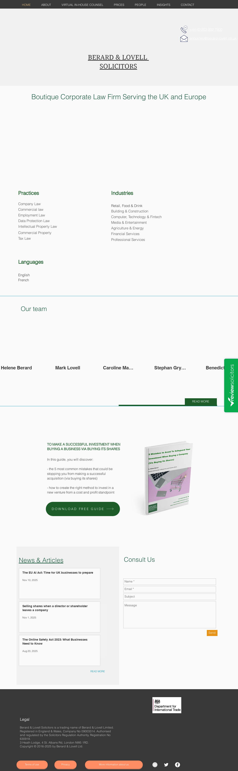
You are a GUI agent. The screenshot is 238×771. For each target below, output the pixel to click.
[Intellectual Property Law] (37, 226)
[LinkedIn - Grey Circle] (154, 764)
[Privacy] (65, 765)
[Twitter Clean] (166, 764)
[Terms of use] (32, 765)
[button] (83, 509)
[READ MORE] (201, 401)
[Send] (212, 633)
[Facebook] (177, 764)
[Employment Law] (31, 215)
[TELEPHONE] (184, 29)
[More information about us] (114, 765)
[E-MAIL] (184, 38)
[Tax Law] (24, 238)
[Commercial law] (31, 209)
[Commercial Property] (36, 233)
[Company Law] (29, 204)
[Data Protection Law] (34, 221)
